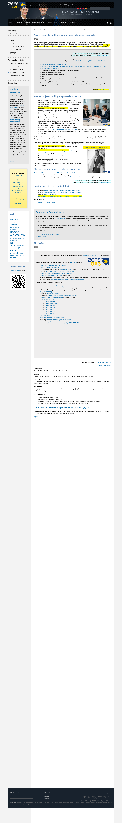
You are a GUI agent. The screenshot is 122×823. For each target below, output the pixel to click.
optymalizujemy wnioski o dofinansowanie (78, 177)
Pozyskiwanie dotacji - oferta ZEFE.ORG (50, 203)
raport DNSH (74, 295)
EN (81, 8)
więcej (12, 161)
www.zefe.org (16, 5)
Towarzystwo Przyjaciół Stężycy (51, 212)
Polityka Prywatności (102, 801)
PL (78, 8)
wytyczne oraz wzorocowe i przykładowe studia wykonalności (62, 190)
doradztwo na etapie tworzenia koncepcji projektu (54, 288)
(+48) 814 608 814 (103, 89)
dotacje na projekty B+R (67, 271)
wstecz (103, 793)
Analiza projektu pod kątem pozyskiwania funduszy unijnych (78, 29)
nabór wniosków (17, 233)
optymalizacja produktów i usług (60, 279)
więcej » (36, 417)
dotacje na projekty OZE (53, 271)
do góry (109, 793)
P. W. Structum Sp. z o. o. (103, 362)
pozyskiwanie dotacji (66, 269)
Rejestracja (47, 798)
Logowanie (46, 796)
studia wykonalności (18, 179)
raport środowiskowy (17, 245)
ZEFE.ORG (73, 262)
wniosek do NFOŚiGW (51, 303)
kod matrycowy (15, 270)
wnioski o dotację (18, 181)
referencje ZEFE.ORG (50, 194)
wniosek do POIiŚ (50, 305)
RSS (110, 23)
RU (83, 8)
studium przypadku (15, 90)
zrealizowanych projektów (90, 255)
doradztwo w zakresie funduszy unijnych (53, 64)
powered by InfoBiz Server (103, 798)
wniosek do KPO (49, 313)
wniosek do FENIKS (50, 307)
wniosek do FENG (50, 309)
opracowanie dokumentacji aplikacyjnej (51, 297)
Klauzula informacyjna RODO (88, 801)
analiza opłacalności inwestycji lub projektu (59, 319)
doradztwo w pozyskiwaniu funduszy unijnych (18, 198)
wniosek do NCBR (50, 301)
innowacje (13, 229)
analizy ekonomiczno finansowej (56, 321)
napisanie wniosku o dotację (48, 299)
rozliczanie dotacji (45, 315)
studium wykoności (60, 218)
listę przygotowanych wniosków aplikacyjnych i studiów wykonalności (63, 192)
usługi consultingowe (54, 29)
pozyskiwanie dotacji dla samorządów (51, 275)
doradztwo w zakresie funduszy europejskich (53, 265)
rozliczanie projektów (16, 248)
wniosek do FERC (50, 311)
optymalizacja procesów (77, 279)
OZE (12, 243)
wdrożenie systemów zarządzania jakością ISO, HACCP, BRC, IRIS (59, 323)
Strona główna (43, 29)
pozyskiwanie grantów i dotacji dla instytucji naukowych (56, 273)
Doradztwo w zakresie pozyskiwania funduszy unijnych (61, 407)
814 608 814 (18, 175)
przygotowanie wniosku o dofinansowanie (65, 129)
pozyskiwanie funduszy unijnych (49, 267)
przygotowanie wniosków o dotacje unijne (52, 286)
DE (86, 8)
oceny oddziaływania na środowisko (59, 295)
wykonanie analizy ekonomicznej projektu (52, 317)
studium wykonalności (53, 293)
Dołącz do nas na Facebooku (107, 23)
